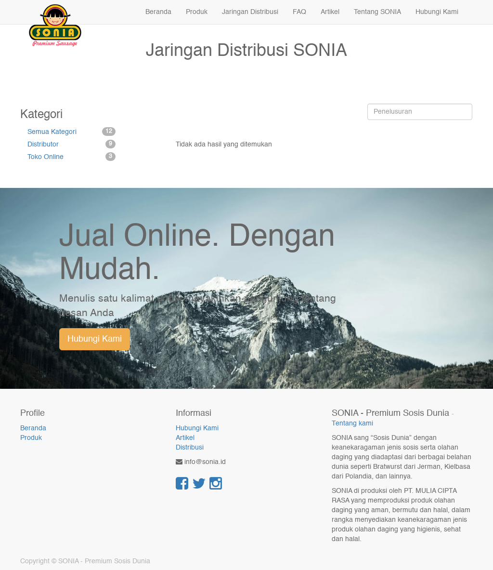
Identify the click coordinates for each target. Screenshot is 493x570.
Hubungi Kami (94, 339)
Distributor (71, 144)
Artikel (185, 438)
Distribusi (190, 447)
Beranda (33, 428)
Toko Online (71, 156)
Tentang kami (352, 424)
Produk (31, 438)
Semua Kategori (71, 131)
